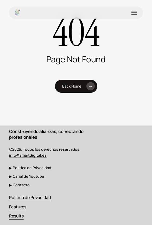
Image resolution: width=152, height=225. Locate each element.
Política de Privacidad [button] (30, 197)
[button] (134, 12)
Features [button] (17, 207)
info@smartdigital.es (28, 155)
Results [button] (16, 216)
